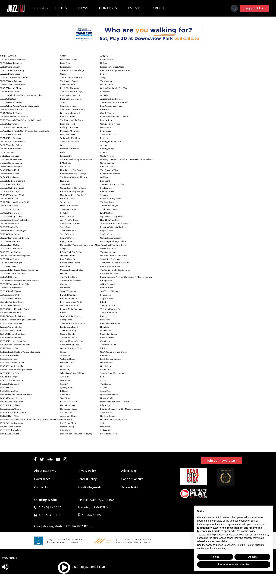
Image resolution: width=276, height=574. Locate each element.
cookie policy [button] (248, 531)
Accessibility (129, 487)
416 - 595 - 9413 (49, 515)
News (84, 8)
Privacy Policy (87, 470)
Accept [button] (252, 556)
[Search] (234, 8)
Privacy (4, 558)
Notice (13, 558)
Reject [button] (215, 556)
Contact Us (41, 487)
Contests (108, 8)
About (159, 8)
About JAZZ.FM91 (45, 470)
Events (135, 8)
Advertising (129, 470)
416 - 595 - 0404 (50, 507)
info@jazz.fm (48, 500)
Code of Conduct (132, 479)
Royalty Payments (90, 487)
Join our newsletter (221, 461)
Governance (42, 479)
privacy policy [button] (221, 520)
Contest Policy (87, 479)
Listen (61, 8)
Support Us (254, 8)
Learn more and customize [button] (233, 564)
